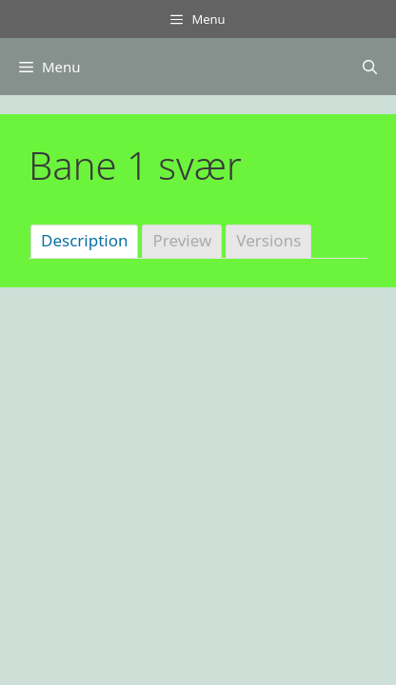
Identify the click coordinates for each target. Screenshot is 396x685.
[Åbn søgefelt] (370, 66)
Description (84, 240)
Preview (181, 240)
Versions (268, 240)
